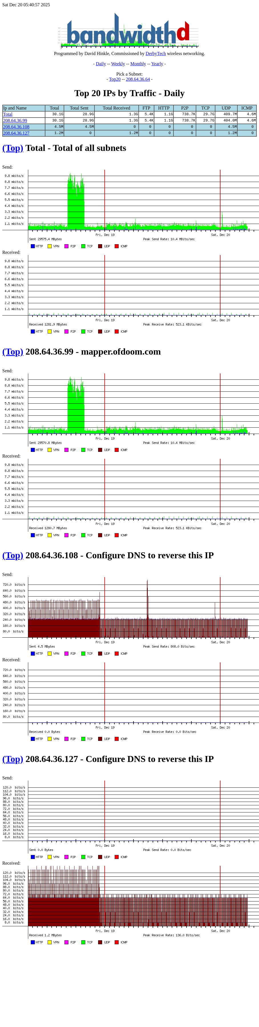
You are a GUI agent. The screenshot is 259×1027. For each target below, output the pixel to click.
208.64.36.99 (15, 120)
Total (8, 114)
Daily (101, 63)
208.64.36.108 (16, 126)
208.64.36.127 (16, 133)
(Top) (12, 148)
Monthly (138, 63)
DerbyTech (156, 53)
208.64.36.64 (138, 79)
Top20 (115, 79)
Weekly (118, 63)
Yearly (157, 63)
